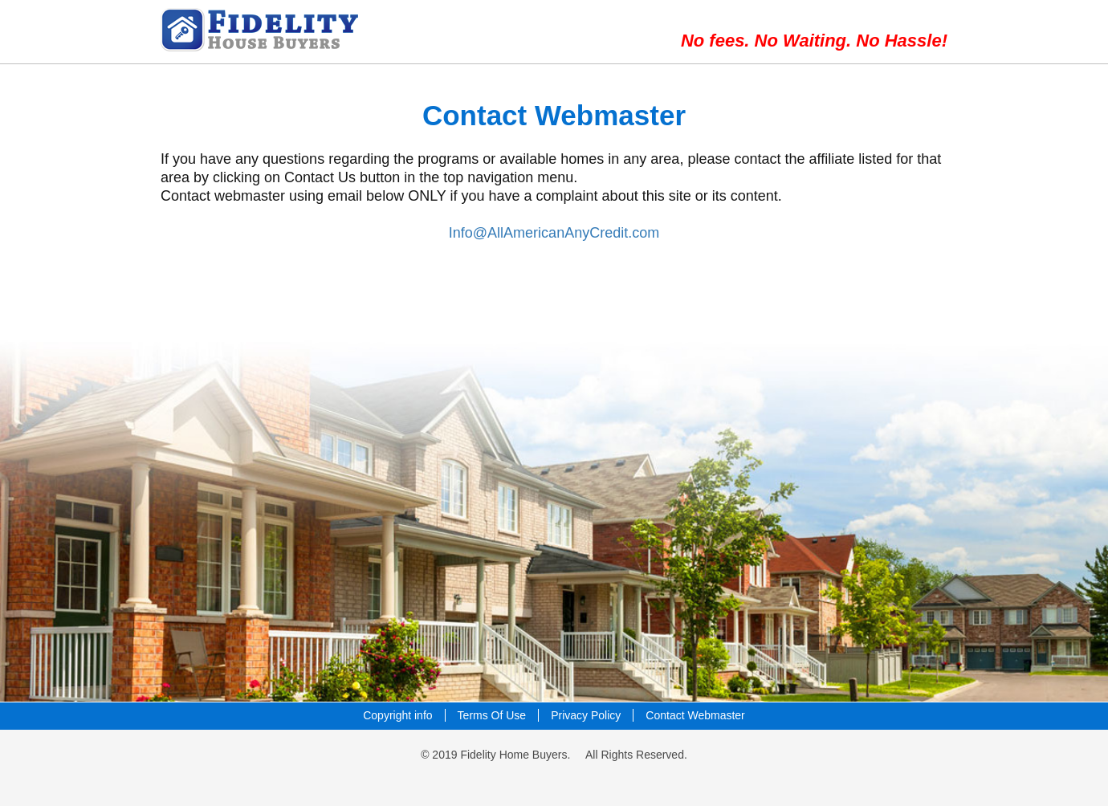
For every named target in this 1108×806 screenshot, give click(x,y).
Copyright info (397, 715)
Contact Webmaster (695, 715)
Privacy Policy (586, 715)
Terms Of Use (492, 715)
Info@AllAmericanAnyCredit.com (554, 233)
